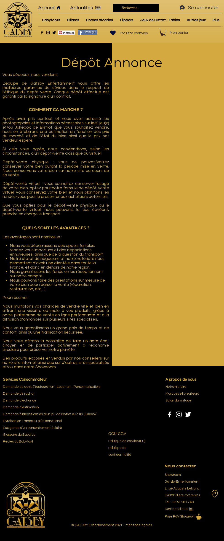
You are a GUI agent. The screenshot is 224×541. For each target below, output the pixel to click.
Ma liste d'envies (134, 33)
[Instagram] (48, 32)
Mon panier (179, 32)
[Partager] (87, 32)
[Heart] (112, 32)
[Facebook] (42, 32)
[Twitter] (54, 32)
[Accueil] (51, 7)
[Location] (214, 494)
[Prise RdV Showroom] (189, 516)
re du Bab (21, 434)
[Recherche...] (135, 8)
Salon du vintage (178, 400)
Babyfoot (26, 441)
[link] (163, 32)
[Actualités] (87, 7)
